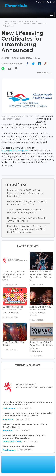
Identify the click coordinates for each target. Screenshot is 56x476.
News (13, 21)
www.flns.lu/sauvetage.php (14, 150)
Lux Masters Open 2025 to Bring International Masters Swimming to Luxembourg (25, 193)
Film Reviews (9, 450)
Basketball (8, 419)
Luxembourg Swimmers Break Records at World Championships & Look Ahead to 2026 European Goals (27, 229)
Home (5, 21)
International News (12, 441)
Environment (9, 408)
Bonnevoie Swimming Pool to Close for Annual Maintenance (27, 219)
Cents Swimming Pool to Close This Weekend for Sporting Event (25, 211)
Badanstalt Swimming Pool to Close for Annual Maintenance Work (27, 203)
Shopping (7, 430)
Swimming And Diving (28, 21)
